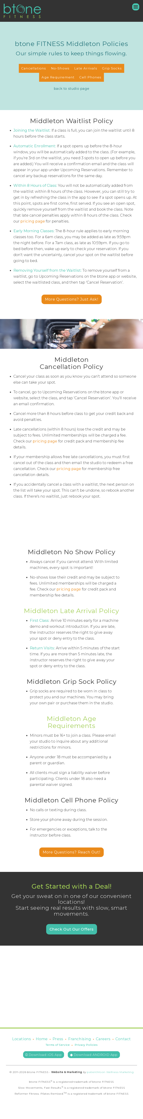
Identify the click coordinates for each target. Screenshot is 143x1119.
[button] (134, 7)
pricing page (32, 221)
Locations (21, 1039)
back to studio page (71, 89)
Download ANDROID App (93, 1055)
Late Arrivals (85, 68)
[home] (22, 11)
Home (41, 1039)
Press (58, 1039)
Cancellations (33, 68)
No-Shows (60, 68)
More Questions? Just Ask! (71, 299)
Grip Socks (112, 68)
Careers (103, 1039)
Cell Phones (90, 77)
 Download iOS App (44, 1055)
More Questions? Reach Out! (71, 852)
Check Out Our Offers (72, 929)
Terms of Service (57, 1045)
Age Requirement (58, 77)
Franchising (79, 1039)
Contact (123, 1039)
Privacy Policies (86, 1045)
